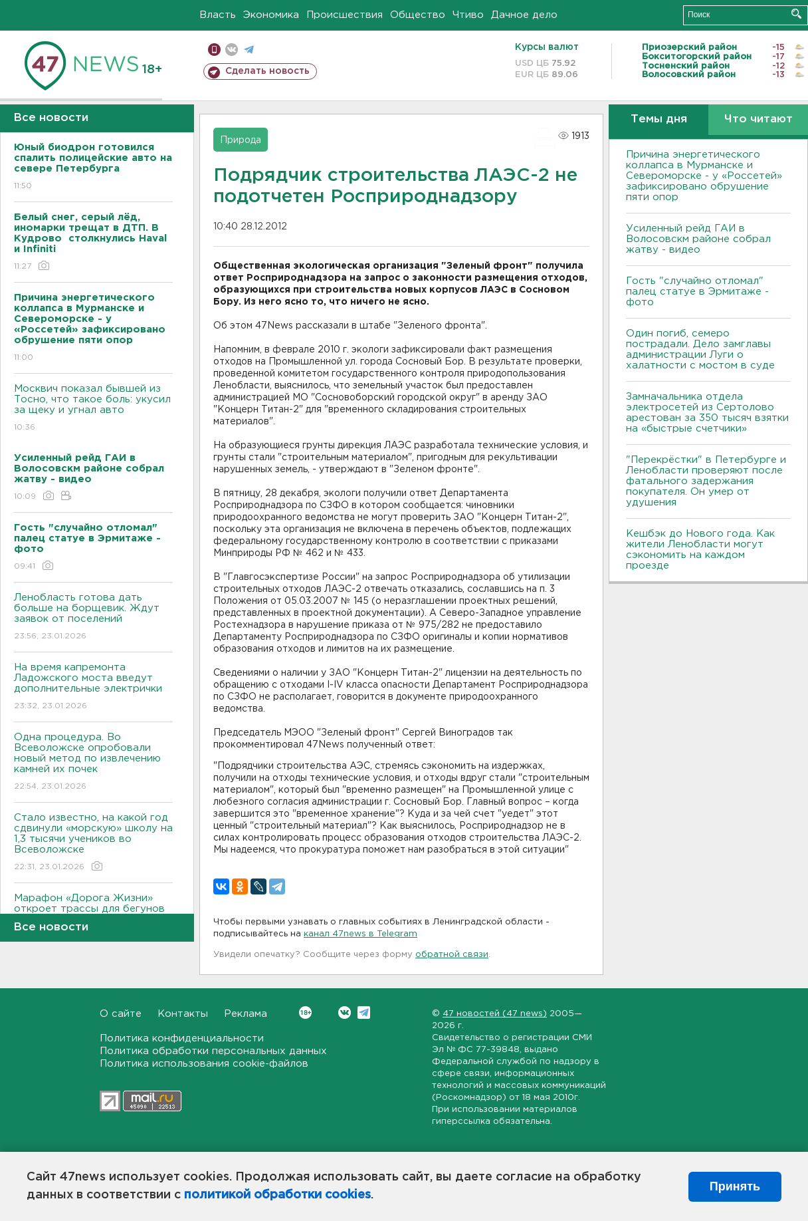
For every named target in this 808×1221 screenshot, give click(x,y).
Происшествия (344, 15)
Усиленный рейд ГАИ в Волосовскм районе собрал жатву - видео (698, 239)
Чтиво (468, 15)
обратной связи (451, 954)
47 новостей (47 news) (495, 1014)
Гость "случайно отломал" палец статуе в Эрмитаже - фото (697, 292)
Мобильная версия (214, 49)
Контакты (182, 1014)
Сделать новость (267, 71)
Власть (217, 15)
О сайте (121, 1014)
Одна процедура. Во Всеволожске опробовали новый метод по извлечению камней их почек (93, 762)
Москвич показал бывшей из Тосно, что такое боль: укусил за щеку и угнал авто (93, 408)
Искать (796, 14)
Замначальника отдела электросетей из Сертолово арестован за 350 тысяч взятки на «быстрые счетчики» (707, 412)
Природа (240, 140)
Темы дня (659, 119)
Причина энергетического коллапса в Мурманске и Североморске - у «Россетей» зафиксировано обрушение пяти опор (704, 176)
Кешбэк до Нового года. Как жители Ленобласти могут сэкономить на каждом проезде (700, 549)
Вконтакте (305, 1012)
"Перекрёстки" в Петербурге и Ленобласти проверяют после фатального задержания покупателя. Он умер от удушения (706, 481)
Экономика (271, 15)
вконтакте (231, 49)
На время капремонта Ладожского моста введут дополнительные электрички (93, 687)
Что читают (758, 119)
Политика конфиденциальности (182, 1038)
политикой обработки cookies (277, 1195)
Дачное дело (524, 15)
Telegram (363, 1012)
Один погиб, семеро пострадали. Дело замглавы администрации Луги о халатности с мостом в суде (700, 349)
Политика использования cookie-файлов (204, 1063)
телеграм (249, 49)
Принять (735, 1186)
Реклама (245, 1014)
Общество (417, 15)
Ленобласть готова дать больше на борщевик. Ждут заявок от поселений (93, 617)
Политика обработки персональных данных (213, 1051)
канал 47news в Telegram (360, 934)
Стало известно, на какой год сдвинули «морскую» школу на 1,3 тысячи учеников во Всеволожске (93, 843)
